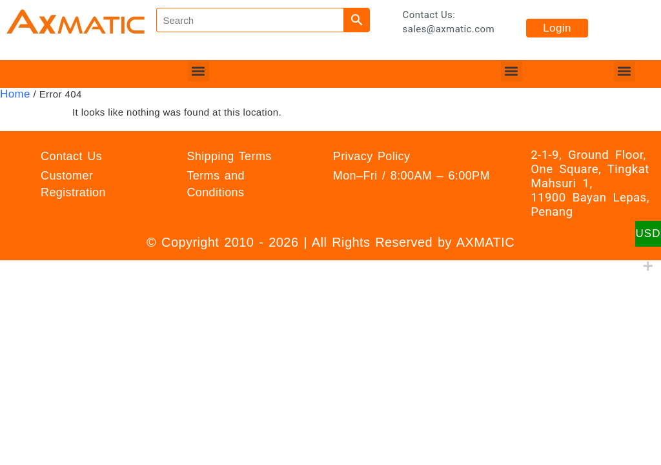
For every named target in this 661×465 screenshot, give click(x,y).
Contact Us (71, 156)
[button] (198, 70)
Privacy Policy (372, 156)
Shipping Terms (229, 156)
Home (15, 94)
